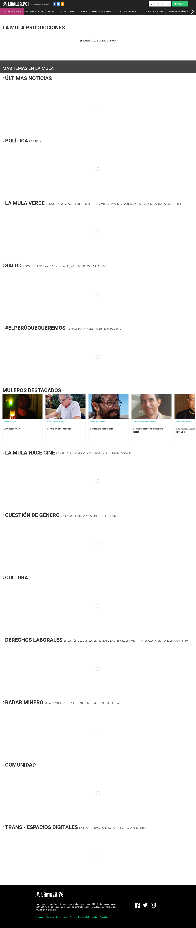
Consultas (104, 917)
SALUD (84, 11)
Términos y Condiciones (56, 917)
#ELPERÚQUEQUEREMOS (102, 11)
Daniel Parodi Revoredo (56, 422)
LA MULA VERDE (68, 11)
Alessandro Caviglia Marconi (145, 422)
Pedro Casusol (10, 422)
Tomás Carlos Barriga (185, 422)
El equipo (39, 917)
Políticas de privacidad (79, 917)
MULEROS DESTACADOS (129, 11)
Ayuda (94, 917)
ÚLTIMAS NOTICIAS (34, 11)
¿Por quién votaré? (12, 428)
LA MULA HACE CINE (154, 11)
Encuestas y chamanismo (101, 428)
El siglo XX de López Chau (59, 428)
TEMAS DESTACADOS (11, 11)
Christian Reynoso (97, 422)
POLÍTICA (52, 11)
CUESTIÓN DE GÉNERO (178, 11)
